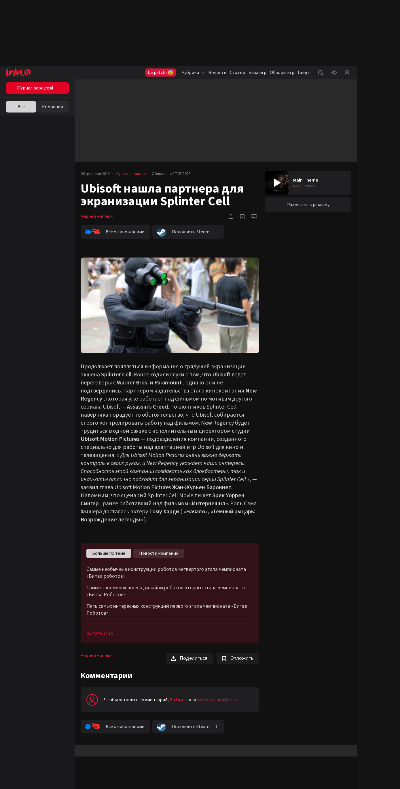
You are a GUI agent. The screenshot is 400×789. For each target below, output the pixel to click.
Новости (217, 72)
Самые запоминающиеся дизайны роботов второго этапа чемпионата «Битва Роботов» (165, 591)
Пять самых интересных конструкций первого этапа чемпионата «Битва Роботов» (166, 610)
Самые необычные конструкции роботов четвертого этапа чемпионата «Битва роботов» (166, 573)
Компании (52, 107)
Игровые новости (130, 174)
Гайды (304, 72)
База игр (257, 72)
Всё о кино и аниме (114, 232)
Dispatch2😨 (160, 72)
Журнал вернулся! (35, 88)
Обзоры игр (282, 72)
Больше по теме (108, 553)
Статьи (237, 72)
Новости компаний (159, 553)
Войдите (179, 700)
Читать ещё (99, 633)
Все (21, 107)
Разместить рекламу (308, 204)
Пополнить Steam (183, 232)
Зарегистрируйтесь (217, 700)
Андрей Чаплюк (97, 216)
